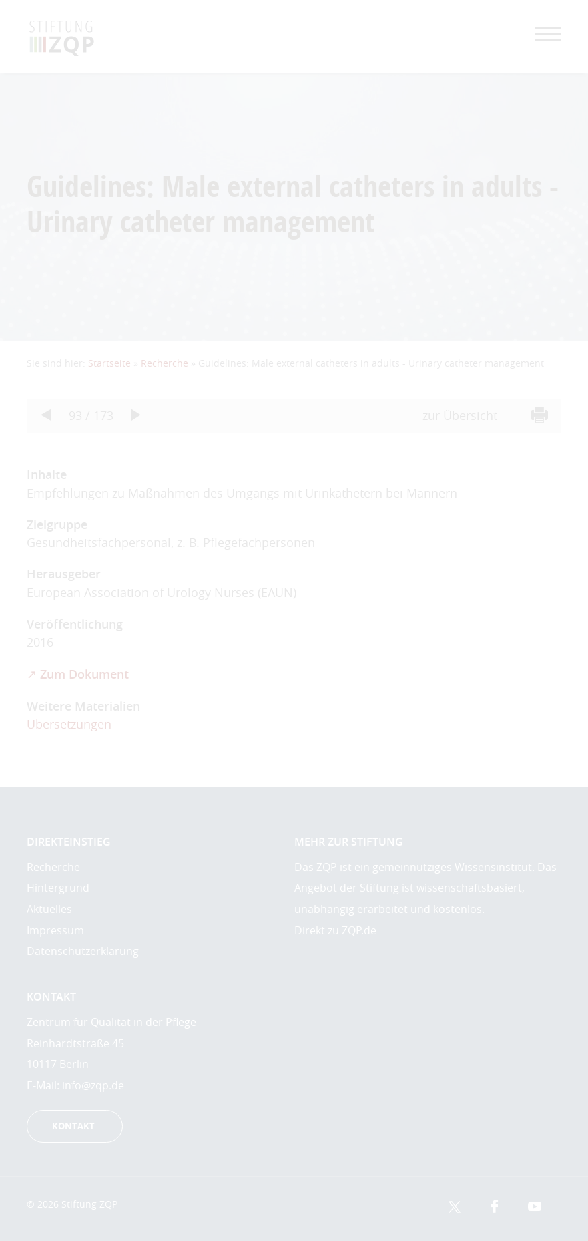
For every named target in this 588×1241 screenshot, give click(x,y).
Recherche (164, 363)
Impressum (55, 930)
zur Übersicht (459, 415)
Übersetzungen (69, 724)
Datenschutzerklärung (83, 951)
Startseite (109, 363)
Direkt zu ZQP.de (335, 930)
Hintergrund (58, 887)
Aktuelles (49, 909)
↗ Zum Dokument (78, 674)
